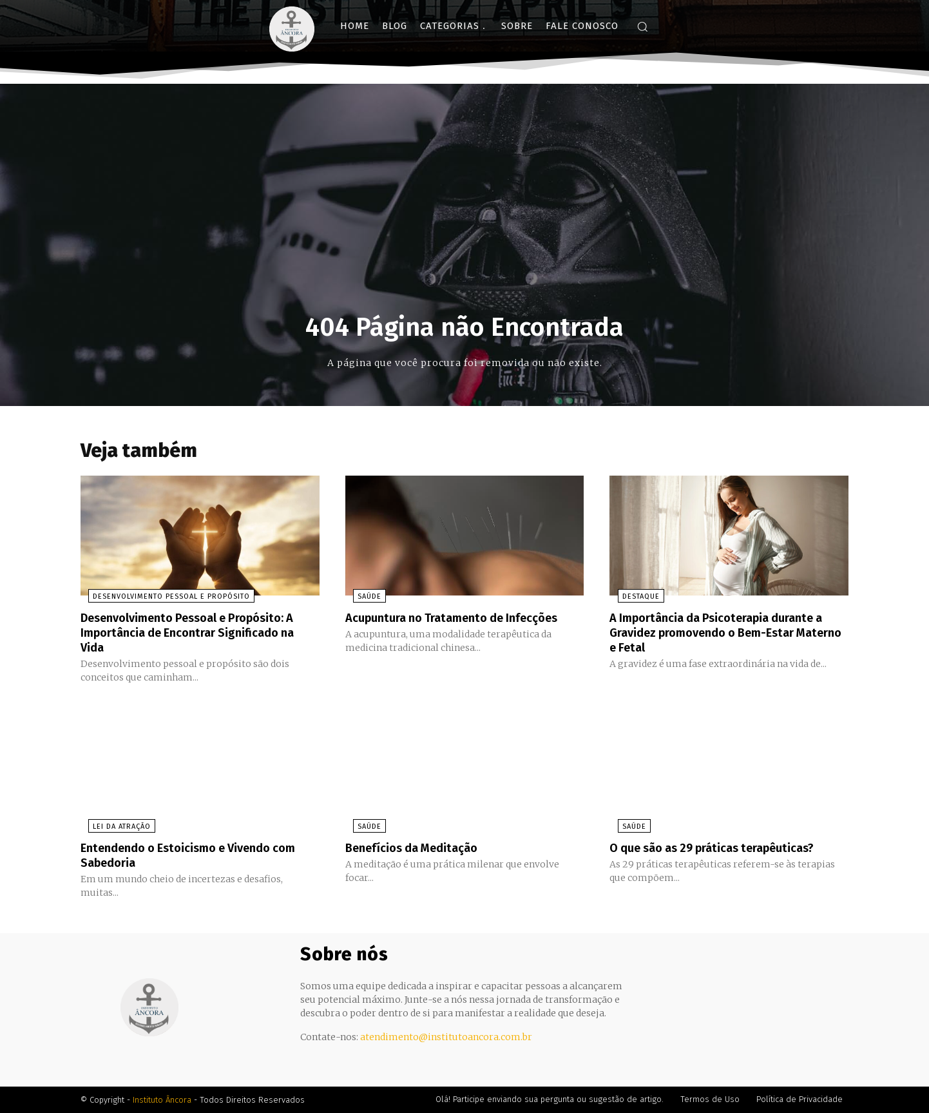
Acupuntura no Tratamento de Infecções (463, 620)
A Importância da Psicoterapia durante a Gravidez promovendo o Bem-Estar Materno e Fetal (727, 635)
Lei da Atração (114, 828)
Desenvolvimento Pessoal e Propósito (163, 599)
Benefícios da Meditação (418, 849)
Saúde (362, 599)
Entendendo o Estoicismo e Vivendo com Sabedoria (186, 856)
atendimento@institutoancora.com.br (446, 1037)
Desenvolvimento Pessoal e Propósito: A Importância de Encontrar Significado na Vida (200, 635)
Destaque (632, 599)
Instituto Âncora (162, 1100)
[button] (642, 26)
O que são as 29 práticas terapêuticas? (723, 849)
